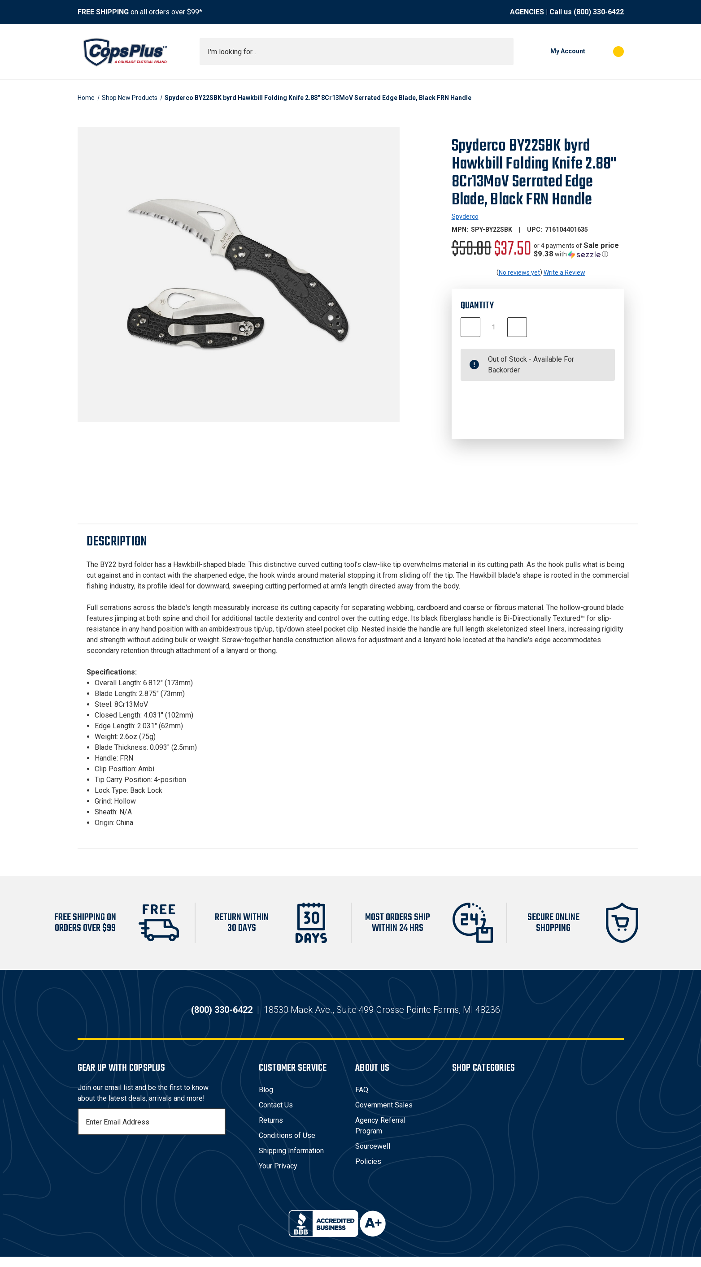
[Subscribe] (217, 1132)
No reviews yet (519, 272)
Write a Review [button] (564, 272)
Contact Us (276, 1115)
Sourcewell (372, 1156)
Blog (266, 1100)
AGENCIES (527, 12)
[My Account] (553, 51)
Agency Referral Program (380, 1136)
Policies (368, 1172)
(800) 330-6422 (599, 12)
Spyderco (465, 216)
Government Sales (384, 1115)
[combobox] (357, 51)
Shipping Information (291, 1161)
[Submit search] (504, 51)
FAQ (361, 1100)
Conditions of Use (287, 1146)
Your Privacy (278, 1176)
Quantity (477, 305)
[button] (579, 250)
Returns (271, 1130)
